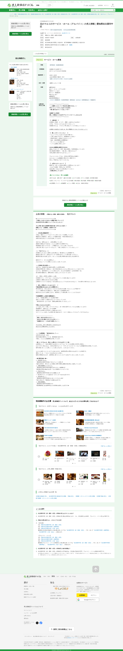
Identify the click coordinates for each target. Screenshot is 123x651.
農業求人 (47, 645)
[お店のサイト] (66, 33)
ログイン (94, 595)
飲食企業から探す (28, 594)
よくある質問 (33, 613)
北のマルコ (103, 14)
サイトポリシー (28, 636)
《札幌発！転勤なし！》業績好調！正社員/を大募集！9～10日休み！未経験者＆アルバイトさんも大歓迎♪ (97, 438)
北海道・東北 (63, 576)
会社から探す (43, 10)
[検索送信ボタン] (113, 10)
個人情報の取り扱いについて (40, 636)
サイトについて (28, 610)
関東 (45, 576)
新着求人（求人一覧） (29, 586)
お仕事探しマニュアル (55, 593)
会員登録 (82, 595)
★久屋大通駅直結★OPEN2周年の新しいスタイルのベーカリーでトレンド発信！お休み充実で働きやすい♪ (57, 438)
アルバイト (110, 14)
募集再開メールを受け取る (20, 34)
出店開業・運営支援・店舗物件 (44, 642)
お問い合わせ (27, 615)
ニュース (26, 613)
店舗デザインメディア (35, 645)
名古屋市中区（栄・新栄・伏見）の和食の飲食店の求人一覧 (85, 14)
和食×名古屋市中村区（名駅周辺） (50, 526)
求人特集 (22, 10)
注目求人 (31, 10)
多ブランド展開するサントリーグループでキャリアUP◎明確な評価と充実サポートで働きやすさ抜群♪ (57, 414)
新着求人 (12, 10)
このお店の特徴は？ (40, 53)
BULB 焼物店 (87, 411)
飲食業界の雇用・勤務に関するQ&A (59, 598)
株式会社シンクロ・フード (72, 637)
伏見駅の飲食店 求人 (41, 496)
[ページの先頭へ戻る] (95, 569)
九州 (57, 576)
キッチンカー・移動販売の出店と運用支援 (73, 643)
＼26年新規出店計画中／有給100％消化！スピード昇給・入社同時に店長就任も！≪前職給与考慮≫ (97, 423)
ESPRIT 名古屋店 (48, 435)
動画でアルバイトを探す (30, 597)
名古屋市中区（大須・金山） (47, 532)
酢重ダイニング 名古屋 (50, 420)
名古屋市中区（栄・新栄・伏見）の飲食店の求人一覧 (57, 14)
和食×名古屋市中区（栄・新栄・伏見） (51, 524)
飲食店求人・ (81, 642)
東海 (15, 14)
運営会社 (26, 618)
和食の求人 (71, 496)
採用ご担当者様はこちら (62, 629)
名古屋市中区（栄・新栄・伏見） (76, 530)
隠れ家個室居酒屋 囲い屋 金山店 (91, 420)
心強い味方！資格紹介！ (56, 595)
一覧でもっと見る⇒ (106, 446)
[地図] (70, 45)
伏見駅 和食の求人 (102, 496)
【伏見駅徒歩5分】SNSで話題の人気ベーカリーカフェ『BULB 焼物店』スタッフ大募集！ (97, 414)
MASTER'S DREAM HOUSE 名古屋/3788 (53, 411)
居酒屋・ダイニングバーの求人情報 (85, 496)
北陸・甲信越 (72, 576)
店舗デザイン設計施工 (64, 642)
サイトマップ (51, 636)
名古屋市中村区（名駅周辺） (102, 530)
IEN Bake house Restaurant (91, 427)
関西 (49, 576)
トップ (11, 14)
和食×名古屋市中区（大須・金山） (50, 528)
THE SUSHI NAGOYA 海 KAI (51, 427)
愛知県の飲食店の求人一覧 (37, 14)
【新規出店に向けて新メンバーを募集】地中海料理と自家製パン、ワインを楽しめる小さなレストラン (97, 430)
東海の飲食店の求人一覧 (23, 14)
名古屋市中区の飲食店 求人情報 (57, 496)
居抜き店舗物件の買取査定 (50, 643)
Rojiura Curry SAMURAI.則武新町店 (92, 435)
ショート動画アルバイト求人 (63, 645)
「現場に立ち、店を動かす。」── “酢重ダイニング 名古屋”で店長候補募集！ (57, 423)
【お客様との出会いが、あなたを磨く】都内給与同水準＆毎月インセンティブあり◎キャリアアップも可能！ (57, 430)
